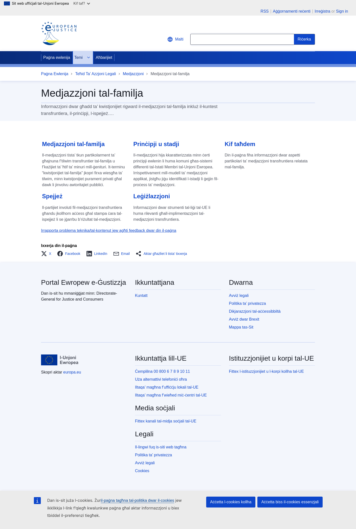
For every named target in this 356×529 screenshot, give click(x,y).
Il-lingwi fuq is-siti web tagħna (160, 447)
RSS (265, 11)
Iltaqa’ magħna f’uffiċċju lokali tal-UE (166, 387)
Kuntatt (141, 295)
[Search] (304, 39)
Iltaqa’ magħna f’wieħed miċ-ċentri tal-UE (171, 395)
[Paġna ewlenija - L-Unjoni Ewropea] (60, 359)
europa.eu (72, 372)
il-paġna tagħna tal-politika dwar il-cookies (137, 500)
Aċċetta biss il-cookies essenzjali (290, 502)
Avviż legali (239, 295)
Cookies (142, 471)
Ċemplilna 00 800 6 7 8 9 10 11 (162, 371)
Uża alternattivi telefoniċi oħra (161, 379)
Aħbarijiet (104, 57)
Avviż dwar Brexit (244, 319)
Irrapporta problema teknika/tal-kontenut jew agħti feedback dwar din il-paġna (108, 230)
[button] (47, 254)
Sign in (342, 11)
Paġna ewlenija (56, 57)
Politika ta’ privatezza (247, 303)
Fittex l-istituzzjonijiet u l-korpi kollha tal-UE (266, 371)
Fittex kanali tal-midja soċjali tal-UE (165, 421)
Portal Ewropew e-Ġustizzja (83, 282)
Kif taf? (81, 3)
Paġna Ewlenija (54, 74)
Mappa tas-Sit (241, 327)
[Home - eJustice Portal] (59, 33)
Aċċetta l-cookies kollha (230, 502)
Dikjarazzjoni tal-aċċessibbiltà (255, 311)
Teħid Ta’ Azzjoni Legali (95, 74)
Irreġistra (322, 11)
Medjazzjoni (133, 74)
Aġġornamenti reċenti (292, 11)
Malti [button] (175, 39)
